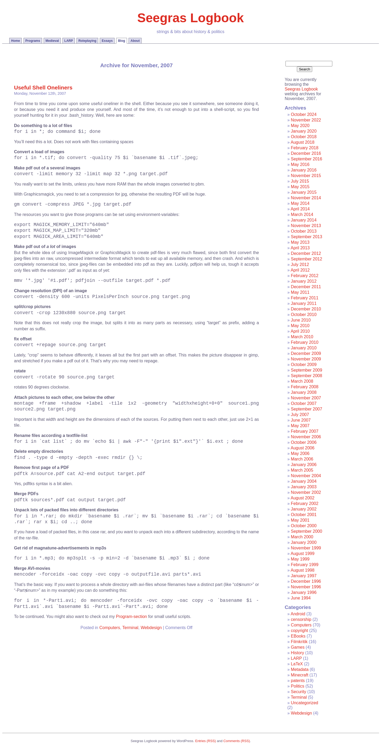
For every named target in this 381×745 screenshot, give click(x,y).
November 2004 (306, 475)
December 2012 (306, 253)
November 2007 (306, 398)
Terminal (130, 627)
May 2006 (300, 453)
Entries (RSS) (205, 741)
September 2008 (306, 375)
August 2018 (302, 142)
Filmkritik (299, 641)
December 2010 (306, 309)
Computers (109, 627)
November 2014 (306, 198)
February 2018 (304, 148)
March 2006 (302, 459)
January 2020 (303, 131)
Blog (121, 41)
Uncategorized (304, 703)
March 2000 (302, 537)
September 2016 (306, 159)
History (297, 653)
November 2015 (306, 175)
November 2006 (306, 437)
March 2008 (302, 381)
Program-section (131, 616)
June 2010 (301, 320)
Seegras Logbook (190, 18)
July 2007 (300, 414)
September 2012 (306, 259)
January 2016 (303, 170)
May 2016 (300, 164)
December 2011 (306, 287)
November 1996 (306, 587)
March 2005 (302, 470)
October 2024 (303, 114)
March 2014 (302, 214)
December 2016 (306, 153)
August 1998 (302, 570)
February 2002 (304, 503)
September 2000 (306, 531)
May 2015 (300, 186)
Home (15, 41)
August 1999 (302, 553)
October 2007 (303, 403)
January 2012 (303, 281)
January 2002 (303, 509)
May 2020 (300, 125)
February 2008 (304, 387)
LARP (68, 41)
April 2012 (300, 270)
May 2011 (300, 292)
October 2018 (303, 136)
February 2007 (304, 431)
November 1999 (306, 548)
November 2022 (306, 120)
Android (298, 614)
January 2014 (303, 220)
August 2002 (302, 498)
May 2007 (300, 425)
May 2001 (300, 520)
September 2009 (306, 370)
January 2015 (303, 192)
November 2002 (306, 492)
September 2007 (306, 409)
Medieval (52, 41)
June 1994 (301, 598)
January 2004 (303, 481)
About (135, 41)
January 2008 (303, 392)
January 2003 (303, 487)
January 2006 (303, 464)
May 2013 (300, 242)
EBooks (298, 636)
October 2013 (303, 231)
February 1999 (304, 564)
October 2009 (303, 364)
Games (298, 647)
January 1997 (303, 576)
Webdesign (151, 627)
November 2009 (306, 359)
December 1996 (306, 581)
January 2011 (303, 303)
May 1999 (300, 559)
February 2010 (304, 342)
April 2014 (300, 209)
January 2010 (303, 348)
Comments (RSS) (236, 741)
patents (298, 680)
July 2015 (300, 181)
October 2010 (303, 314)
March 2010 (302, 337)
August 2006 (302, 448)
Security (298, 691)
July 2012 (300, 264)
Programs (32, 41)
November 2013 (306, 225)
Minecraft (299, 675)
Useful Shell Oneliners (43, 87)
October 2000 (303, 525)
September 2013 (306, 236)
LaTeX (297, 664)
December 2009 (306, 353)
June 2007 (301, 420)
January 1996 (303, 592)
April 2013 (300, 248)
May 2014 (300, 203)
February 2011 (304, 298)
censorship (301, 619)
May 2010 (300, 325)
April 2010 (300, 331)
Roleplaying (87, 41)
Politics (297, 686)
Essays (107, 41)
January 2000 (303, 542)
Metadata (300, 669)
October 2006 (303, 442)
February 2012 (304, 275)
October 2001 (303, 514)
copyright (299, 630)
